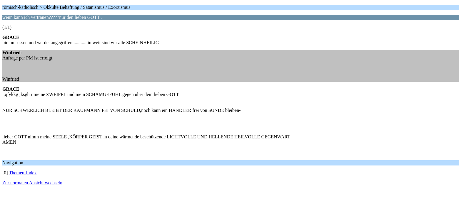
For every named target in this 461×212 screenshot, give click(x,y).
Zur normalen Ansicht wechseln (32, 182)
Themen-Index (22, 172)
